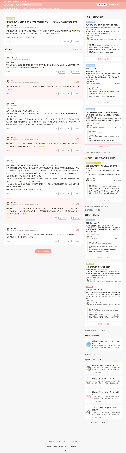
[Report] (60, 41)
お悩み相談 (12, 8)
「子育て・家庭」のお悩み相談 (26, 8)
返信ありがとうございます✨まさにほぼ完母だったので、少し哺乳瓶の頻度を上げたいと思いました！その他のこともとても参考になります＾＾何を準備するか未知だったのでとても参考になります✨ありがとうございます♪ (42, 211)
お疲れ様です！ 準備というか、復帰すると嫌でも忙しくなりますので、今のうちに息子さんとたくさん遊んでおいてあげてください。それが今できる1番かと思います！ (42, 65)
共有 (66, 41)
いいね (76, 41)
